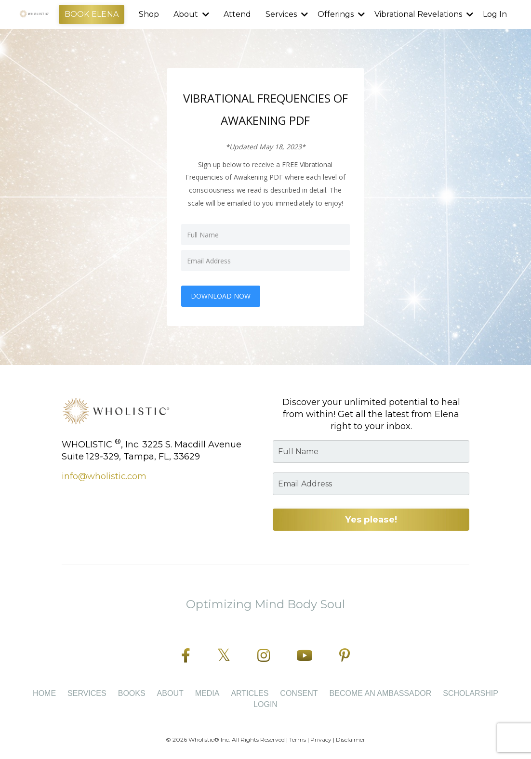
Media (207, 693)
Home (44, 693)
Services (287, 14)
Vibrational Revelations (423, 14)
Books (132, 693)
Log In (495, 14)
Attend (237, 14)
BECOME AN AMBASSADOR (381, 693)
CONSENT (299, 693)
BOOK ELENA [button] (92, 14)
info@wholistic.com (104, 476)
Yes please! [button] (371, 519)
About (191, 14)
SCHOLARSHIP (470, 693)
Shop (149, 14)
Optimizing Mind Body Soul (265, 604)
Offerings (341, 14)
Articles (249, 693)
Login (265, 704)
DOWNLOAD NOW (221, 296)
